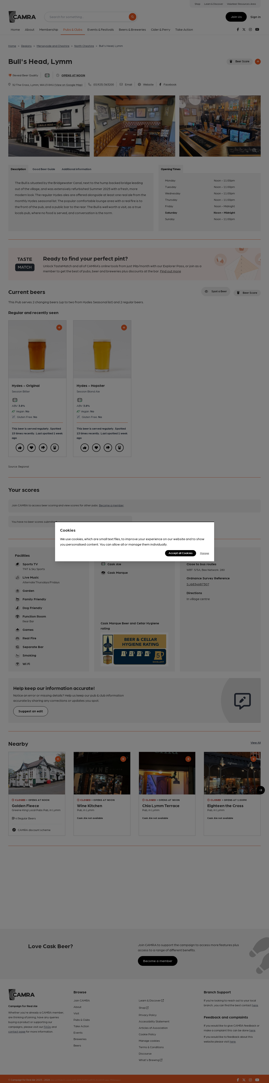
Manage (204, 553)
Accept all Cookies (181, 552)
